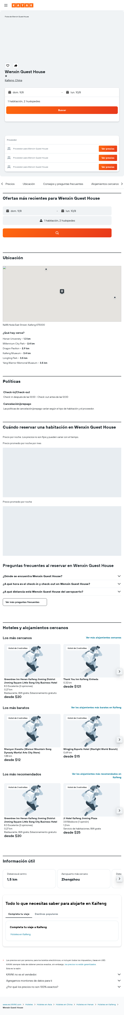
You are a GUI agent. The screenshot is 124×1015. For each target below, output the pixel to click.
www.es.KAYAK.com (12, 1004)
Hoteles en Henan (85, 1004)
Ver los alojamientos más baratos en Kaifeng (96, 707)
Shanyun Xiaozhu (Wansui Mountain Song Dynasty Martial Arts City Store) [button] (27, 751)
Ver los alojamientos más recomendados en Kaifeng (96, 775)
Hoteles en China (64, 1004)
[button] (6, 5)
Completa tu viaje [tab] (18, 914)
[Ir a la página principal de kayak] (22, 5)
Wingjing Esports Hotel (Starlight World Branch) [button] (90, 749)
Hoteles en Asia (44, 1004)
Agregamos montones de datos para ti (63, 981)
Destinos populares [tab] (46, 914)
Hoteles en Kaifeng (21, 934)
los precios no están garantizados (80, 964)
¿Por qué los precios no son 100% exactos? (63, 987)
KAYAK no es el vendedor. (63, 974)
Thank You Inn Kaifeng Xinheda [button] (80, 679)
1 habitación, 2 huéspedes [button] (24, 101)
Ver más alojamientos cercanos (103, 637)
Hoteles (29, 1004)
